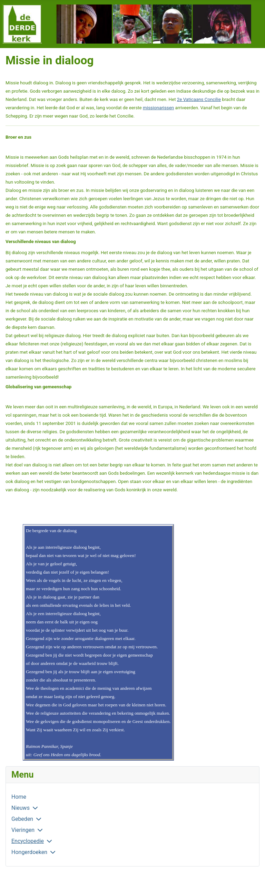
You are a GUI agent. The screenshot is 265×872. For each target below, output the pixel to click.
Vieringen (23, 830)
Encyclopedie (27, 841)
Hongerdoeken (29, 852)
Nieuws (20, 808)
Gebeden (22, 819)
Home (18, 797)
